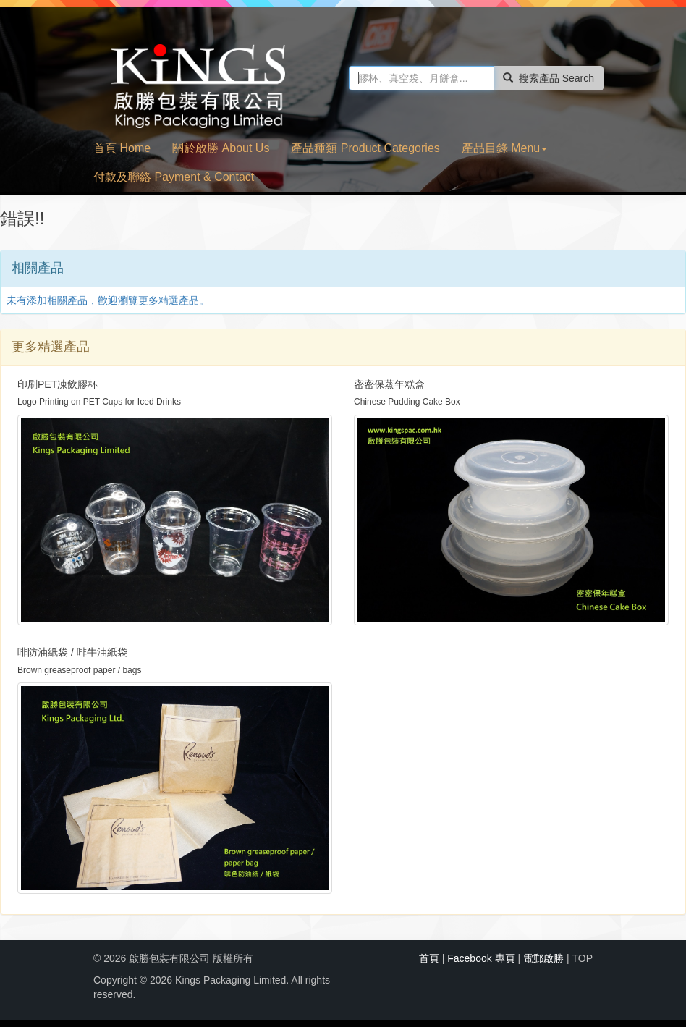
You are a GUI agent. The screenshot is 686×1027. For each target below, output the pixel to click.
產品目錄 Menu (504, 148)
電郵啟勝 (543, 958)
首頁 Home (122, 148)
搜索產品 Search (548, 78)
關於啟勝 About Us (220, 148)
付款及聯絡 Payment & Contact (173, 177)
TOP (582, 958)
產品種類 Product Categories (365, 148)
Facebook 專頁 (480, 958)
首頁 (429, 958)
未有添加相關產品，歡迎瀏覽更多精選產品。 (108, 300)
